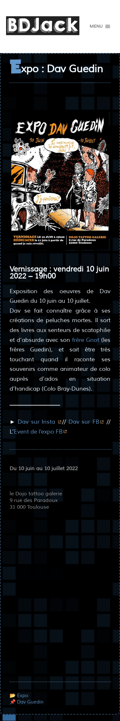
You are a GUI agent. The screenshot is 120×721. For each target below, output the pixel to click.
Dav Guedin (30, 702)
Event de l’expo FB (38, 431)
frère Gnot (85, 339)
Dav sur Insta (37, 421)
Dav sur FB (84, 421)
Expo (22, 695)
